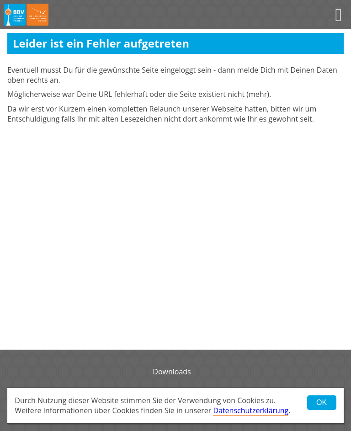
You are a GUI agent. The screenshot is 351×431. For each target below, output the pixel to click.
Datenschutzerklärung (250, 410)
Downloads (172, 372)
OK (321, 402)
